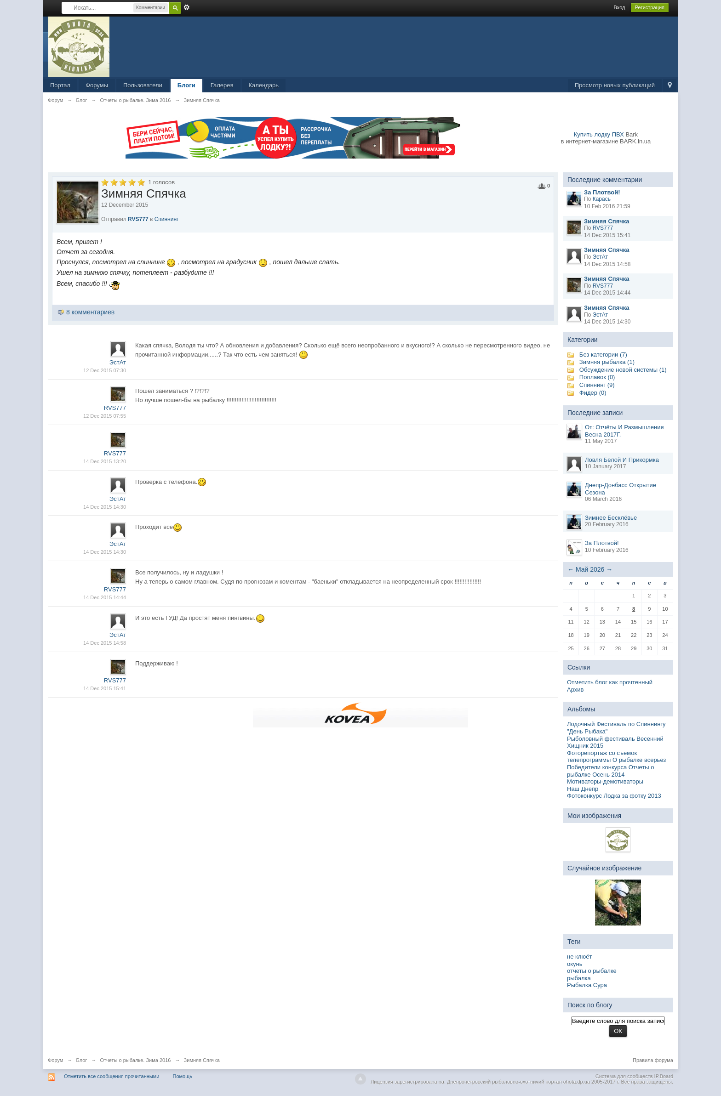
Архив (575, 689)
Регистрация (649, 7)
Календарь (264, 85)
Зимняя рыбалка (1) (607, 361)
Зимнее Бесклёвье (611, 517)
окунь (575, 963)
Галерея (222, 85)
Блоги (186, 85)
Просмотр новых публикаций (615, 85)
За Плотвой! (602, 542)
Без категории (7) (603, 354)
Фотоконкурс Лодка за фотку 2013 (614, 795)
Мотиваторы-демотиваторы (605, 781)
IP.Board (663, 1076)
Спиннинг (166, 219)
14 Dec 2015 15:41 (104, 688)
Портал (60, 85)
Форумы (97, 85)
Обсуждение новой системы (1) (623, 369)
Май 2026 (590, 569)
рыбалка (579, 978)
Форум (55, 1060)
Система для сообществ (624, 1076)
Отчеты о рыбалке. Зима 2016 (135, 1060)
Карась (602, 199)
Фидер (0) (593, 392)
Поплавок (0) (597, 377)
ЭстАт (117, 362)
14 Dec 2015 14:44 (104, 597)
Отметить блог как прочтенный (609, 682)
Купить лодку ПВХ (599, 134)
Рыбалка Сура (587, 985)
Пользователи (142, 85)
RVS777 (138, 219)
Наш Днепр (582, 788)
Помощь (183, 1076)
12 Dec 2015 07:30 (104, 370)
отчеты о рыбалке (592, 970)
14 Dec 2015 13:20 (104, 461)
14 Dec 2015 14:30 (104, 507)
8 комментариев (90, 312)
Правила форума (653, 1060)
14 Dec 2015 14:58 (104, 643)
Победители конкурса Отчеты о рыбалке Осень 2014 (610, 771)
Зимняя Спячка (202, 1060)
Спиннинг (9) (597, 384)
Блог (81, 1060)
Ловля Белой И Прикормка (622, 459)
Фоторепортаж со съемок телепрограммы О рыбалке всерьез (616, 757)
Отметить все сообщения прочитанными (111, 1076)
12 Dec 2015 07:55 (104, 416)
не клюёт (579, 956)
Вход (619, 7)
